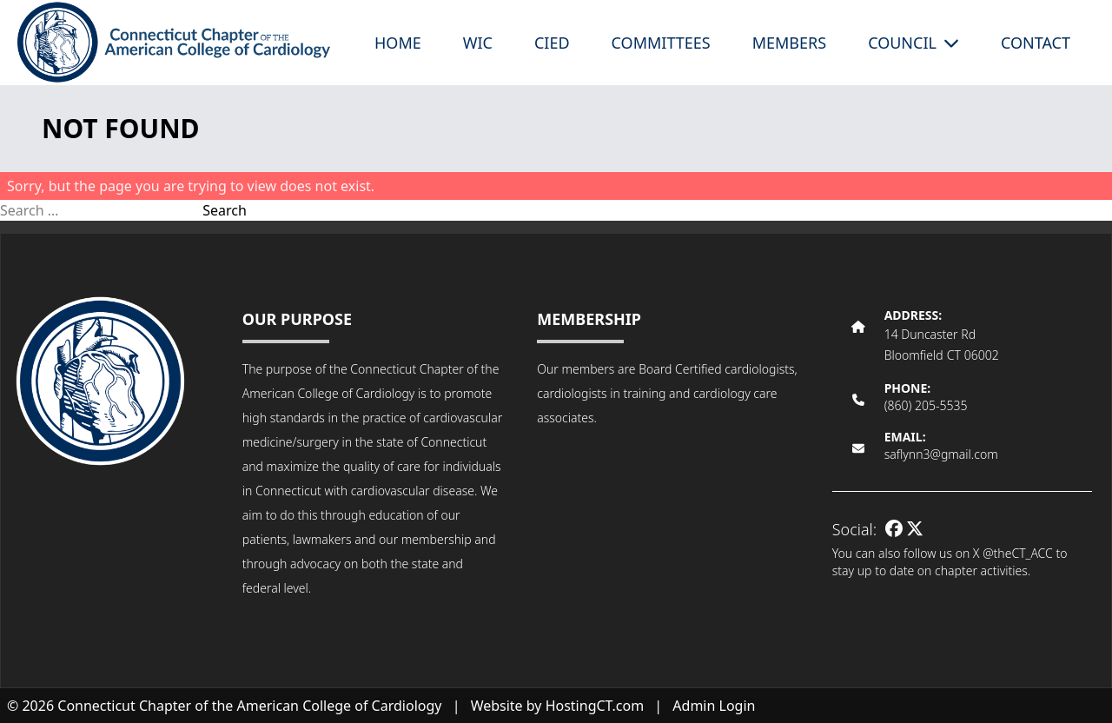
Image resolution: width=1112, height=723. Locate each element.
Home (397, 42)
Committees (661, 42)
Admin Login (713, 705)
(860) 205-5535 (926, 405)
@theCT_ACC (1018, 553)
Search (224, 210)
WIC (478, 42)
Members (789, 42)
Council (913, 42)
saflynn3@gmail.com (941, 454)
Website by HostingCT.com (558, 705)
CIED (552, 42)
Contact (1035, 42)
